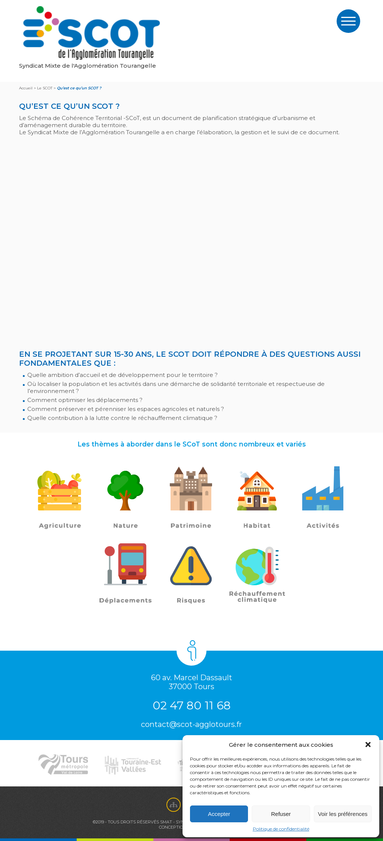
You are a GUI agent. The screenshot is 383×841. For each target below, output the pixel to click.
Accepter (219, 814)
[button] (368, 744)
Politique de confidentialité (281, 829)
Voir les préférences (343, 814)
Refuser (281, 814)
